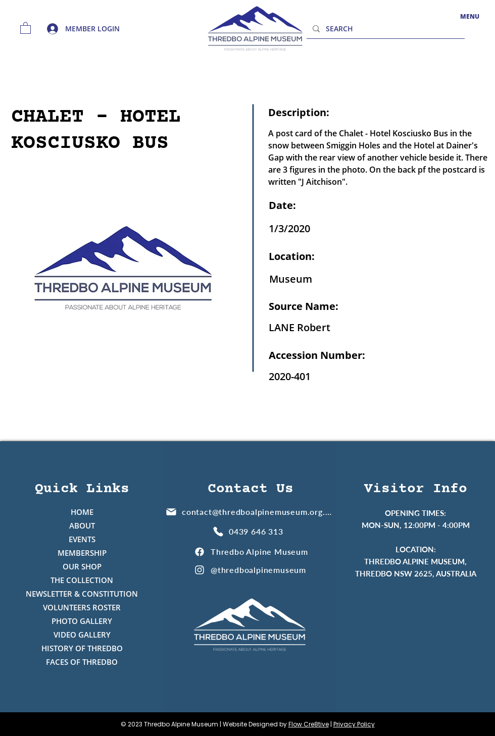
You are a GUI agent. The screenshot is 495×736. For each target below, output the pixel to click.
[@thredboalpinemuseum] (251, 569)
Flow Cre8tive (308, 724)
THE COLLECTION (82, 580)
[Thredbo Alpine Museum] (251, 551)
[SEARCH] (384, 28)
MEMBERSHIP (82, 553)
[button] (25, 27)
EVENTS (82, 539)
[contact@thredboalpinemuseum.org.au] (249, 511)
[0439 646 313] (249, 531)
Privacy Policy (354, 724)
